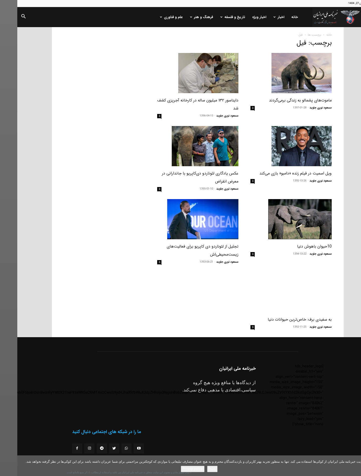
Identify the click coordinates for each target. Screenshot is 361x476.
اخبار (261, 17)
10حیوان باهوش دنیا (297, 246)
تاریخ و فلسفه (215, 17)
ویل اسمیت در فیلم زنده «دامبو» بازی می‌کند (278, 173)
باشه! (195, 468)
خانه (277, 17)
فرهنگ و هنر (184, 17)
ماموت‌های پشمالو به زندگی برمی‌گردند (283, 100)
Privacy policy (175, 468)
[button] (6, 17)
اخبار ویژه (242, 17)
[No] (354, 465)
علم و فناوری (154, 17)
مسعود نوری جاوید (303, 108)
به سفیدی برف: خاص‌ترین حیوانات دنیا (282, 309)
